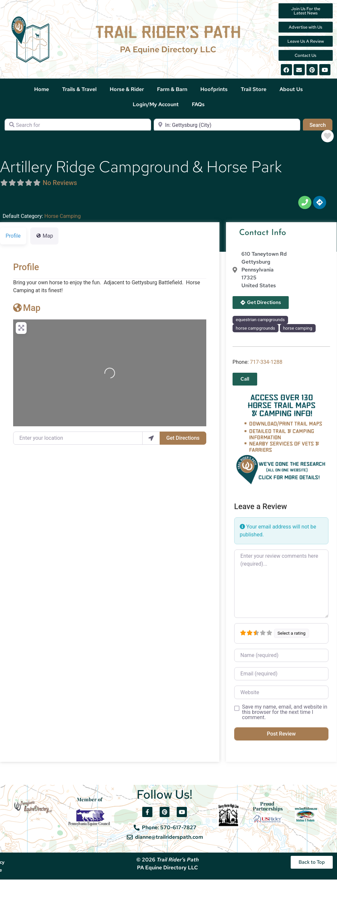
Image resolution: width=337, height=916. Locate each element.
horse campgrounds (255, 328)
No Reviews (60, 183)
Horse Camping (62, 216)
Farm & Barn (172, 89)
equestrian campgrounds (260, 319)
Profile (26, 267)
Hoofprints (214, 89)
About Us (291, 89)
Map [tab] (44, 236)
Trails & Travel (79, 89)
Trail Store (253, 89)
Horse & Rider (127, 89)
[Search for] (78, 125)
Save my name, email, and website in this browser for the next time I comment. (284, 712)
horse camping (297, 328)
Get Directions (182, 438)
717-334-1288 (266, 362)
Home (41, 89)
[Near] (227, 125)
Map (26, 308)
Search (320, 124)
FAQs (198, 104)
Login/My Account (156, 104)
